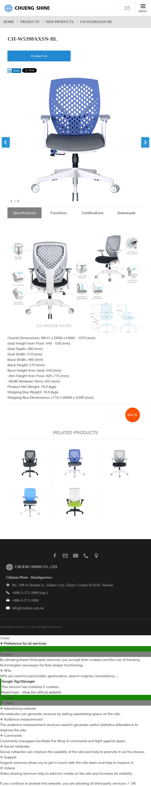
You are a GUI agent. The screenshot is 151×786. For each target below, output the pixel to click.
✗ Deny (6, 654)
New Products (60, 22)
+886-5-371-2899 (25, 593)
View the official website (41, 692)
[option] (75, 139)
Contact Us (39, 56)
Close (4, 638)
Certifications (92, 213)
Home (8, 22)
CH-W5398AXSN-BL (96, 22)
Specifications (24, 213)
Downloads (126, 213)
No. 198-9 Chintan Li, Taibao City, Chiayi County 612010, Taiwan (62, 585)
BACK (132, 415)
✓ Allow (6, 649)
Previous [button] (6, 142)
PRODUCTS (30, 22)
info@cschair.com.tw (28, 608)
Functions (59, 213)
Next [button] (145, 142)
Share (13, 70)
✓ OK (131, 783)
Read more (10, 692)
